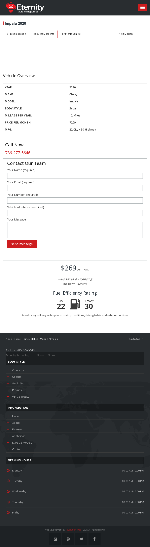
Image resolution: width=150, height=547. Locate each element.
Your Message (16, 219)
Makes (34, 338)
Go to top (136, 338)
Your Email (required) (20, 182)
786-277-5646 (17, 152)
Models (44, 338)
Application (19, 436)
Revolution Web (73, 529)
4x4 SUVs (17, 383)
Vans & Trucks (20, 396)
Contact (16, 449)
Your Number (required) (22, 194)
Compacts (18, 370)
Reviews (17, 429)
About (16, 423)
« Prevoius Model (17, 34)
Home (25, 338)
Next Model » (126, 34)
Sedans (16, 377)
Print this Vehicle (71, 34)
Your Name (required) (21, 170)
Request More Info (44, 34)
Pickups (17, 390)
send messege (22, 244)
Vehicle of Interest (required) (25, 207)
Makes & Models (22, 442)
